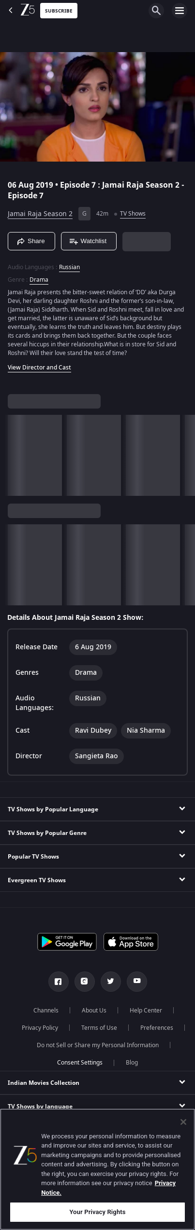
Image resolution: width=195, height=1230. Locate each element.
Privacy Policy (40, 1028)
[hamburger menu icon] (179, 10)
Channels (46, 1010)
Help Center (146, 1010)
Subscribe (59, 10)
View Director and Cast (39, 367)
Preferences (156, 1028)
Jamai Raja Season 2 (40, 214)
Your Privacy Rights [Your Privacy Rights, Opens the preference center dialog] (97, 1212)
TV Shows (133, 213)
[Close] (183, 1122)
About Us (94, 1010)
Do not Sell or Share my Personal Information (98, 1045)
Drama (39, 279)
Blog (132, 1062)
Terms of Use (99, 1028)
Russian (69, 267)
